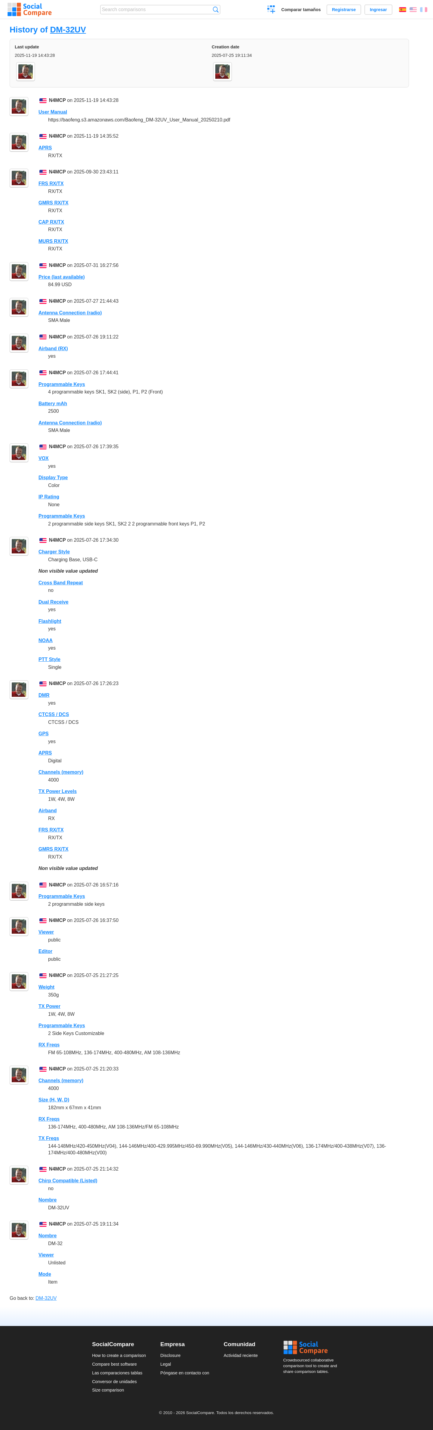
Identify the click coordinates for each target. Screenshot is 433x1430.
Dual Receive (53, 602)
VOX (43, 458)
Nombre (47, 1199)
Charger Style (54, 551)
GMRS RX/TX (53, 202)
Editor (45, 951)
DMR (43, 695)
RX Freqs (49, 1044)
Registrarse (344, 9)
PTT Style (49, 659)
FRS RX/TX (51, 183)
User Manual (52, 112)
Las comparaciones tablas (117, 1372)
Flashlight (49, 621)
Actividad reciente (241, 1355)
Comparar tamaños (301, 9)
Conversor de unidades (114, 1381)
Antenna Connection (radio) (70, 312)
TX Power (49, 1006)
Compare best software (114, 1364)
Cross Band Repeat (60, 582)
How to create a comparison (119, 1355)
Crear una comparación (271, 10)
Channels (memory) (60, 772)
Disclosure (170, 1355)
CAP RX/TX (51, 222)
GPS (43, 733)
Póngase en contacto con (184, 1372)
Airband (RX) (53, 348)
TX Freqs (48, 1138)
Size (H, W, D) (53, 1099)
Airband (47, 810)
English (413, 9)
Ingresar (378, 9)
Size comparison (108, 1390)
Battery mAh (52, 403)
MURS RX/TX (53, 241)
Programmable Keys (61, 384)
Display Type (53, 477)
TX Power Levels (57, 791)
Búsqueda (216, 9)
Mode (44, 1274)
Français (423, 9)
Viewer (46, 932)
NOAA (45, 640)
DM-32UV (68, 29)
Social (312, 1347)
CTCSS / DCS (53, 714)
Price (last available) (61, 277)
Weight (46, 987)
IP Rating (48, 496)
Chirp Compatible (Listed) (67, 1180)
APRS (45, 147)
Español (402, 9)
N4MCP (57, 100)
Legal (165, 1364)
